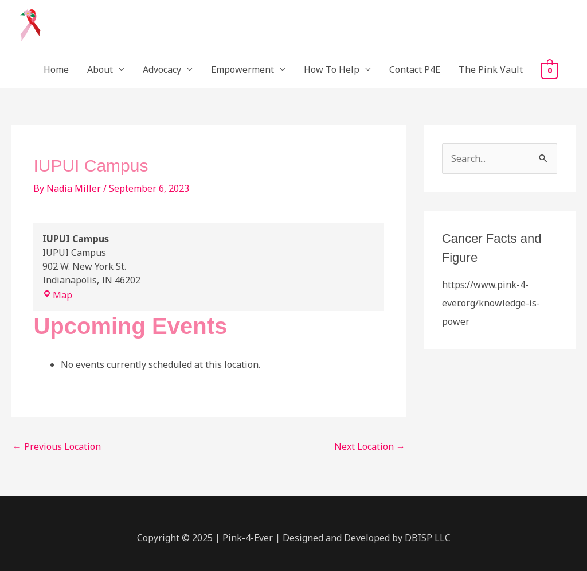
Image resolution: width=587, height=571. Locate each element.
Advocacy (162, 69)
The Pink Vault (491, 69)
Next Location (369, 446)
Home (56, 69)
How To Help (331, 69)
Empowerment (242, 69)
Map (57, 295)
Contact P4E (414, 69)
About (100, 69)
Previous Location (57, 446)
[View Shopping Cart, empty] (549, 70)
